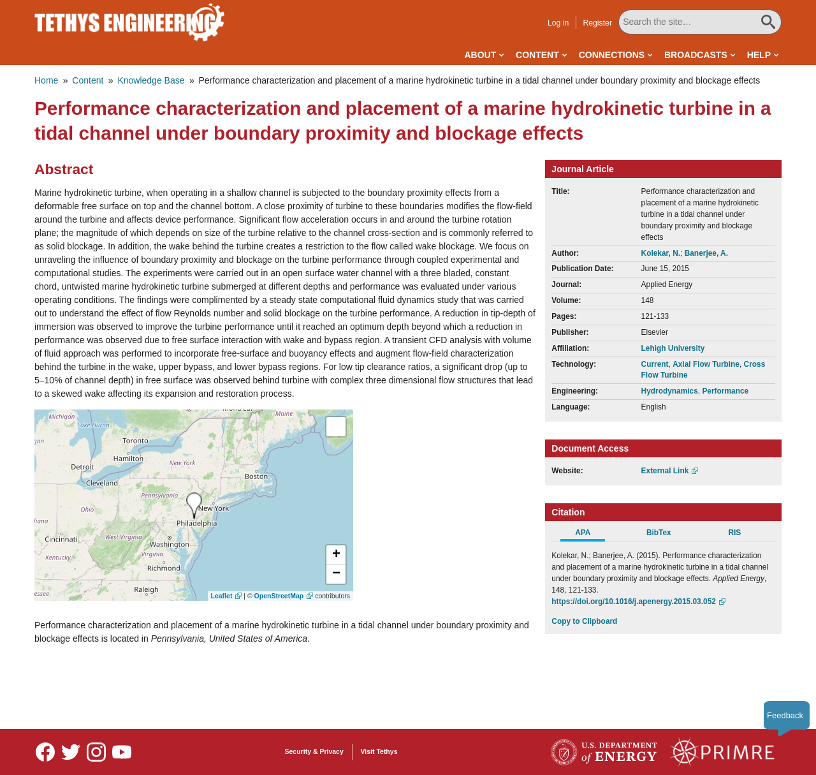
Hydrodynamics (669, 391)
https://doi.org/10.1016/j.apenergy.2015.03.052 (633, 601)
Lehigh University (673, 348)
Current (655, 364)
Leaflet (222, 596)
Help (759, 55)
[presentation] (194, 505)
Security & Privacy (314, 751)
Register (597, 22)
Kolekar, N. (660, 253)
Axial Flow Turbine (706, 364)
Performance (725, 391)
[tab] (589, 535)
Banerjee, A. (706, 253)
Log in (558, 22)
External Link (665, 470)
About (480, 55)
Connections (612, 55)
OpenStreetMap (279, 596)
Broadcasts (695, 55)
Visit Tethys (379, 751)
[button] (336, 555)
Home (46, 80)
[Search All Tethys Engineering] (700, 22)
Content (537, 55)
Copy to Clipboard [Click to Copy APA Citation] (584, 621)
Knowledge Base (150, 80)
